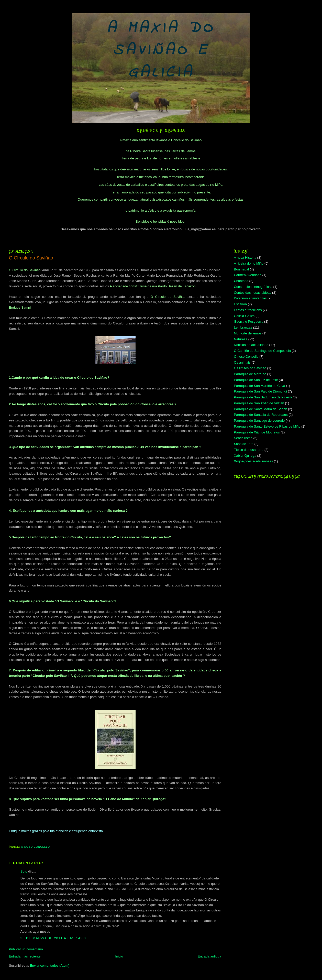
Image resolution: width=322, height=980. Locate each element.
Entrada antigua (209, 956)
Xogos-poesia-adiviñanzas (253, 461)
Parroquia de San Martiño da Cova (259, 386)
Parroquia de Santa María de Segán (260, 409)
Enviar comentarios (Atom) (49, 965)
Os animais (242, 362)
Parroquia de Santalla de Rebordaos (260, 415)
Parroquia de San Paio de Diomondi (260, 391)
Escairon (240, 304)
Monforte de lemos (247, 333)
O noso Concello (35, 846)
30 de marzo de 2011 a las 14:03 (53, 938)
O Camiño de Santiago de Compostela (262, 351)
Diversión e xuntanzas (250, 298)
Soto (23, 871)
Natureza (240, 339)
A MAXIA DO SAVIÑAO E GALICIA (161, 50)
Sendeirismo (243, 438)
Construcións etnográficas (253, 287)
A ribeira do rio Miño (248, 263)
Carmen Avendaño (247, 275)
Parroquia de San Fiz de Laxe (256, 380)
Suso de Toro (243, 444)
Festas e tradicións (248, 310)
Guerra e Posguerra (248, 321)
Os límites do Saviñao (250, 368)
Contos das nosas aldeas (252, 293)
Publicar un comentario (26, 949)
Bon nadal (241, 269)
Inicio (119, 956)
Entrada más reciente (25, 956)
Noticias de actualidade (251, 345)
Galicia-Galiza (244, 316)
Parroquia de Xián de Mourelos (257, 432)
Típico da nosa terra (248, 450)
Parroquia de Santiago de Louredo (259, 420)
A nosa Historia (245, 257)
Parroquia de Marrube (250, 374)
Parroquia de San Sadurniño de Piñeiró (263, 397)
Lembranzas (243, 327)
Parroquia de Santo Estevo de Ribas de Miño (267, 426)
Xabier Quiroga (245, 456)
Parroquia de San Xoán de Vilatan (259, 403)
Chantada (241, 281)
